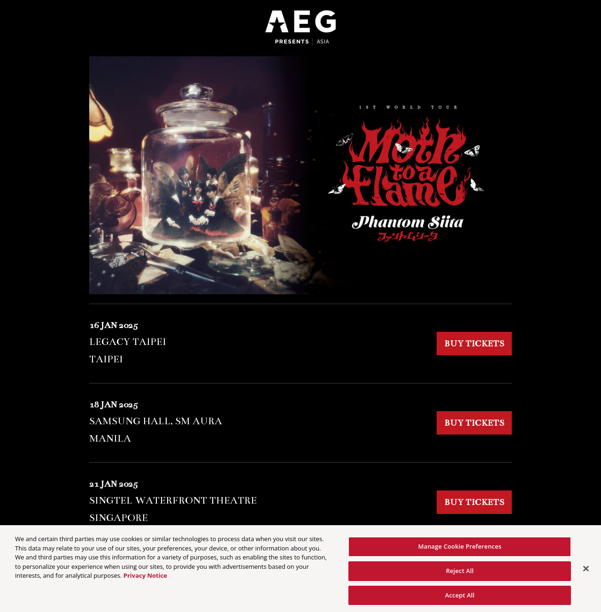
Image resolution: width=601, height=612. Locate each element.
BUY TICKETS (474, 343)
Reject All (460, 573)
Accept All (460, 598)
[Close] (586, 571)
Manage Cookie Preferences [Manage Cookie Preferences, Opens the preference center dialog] (459, 549)
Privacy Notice (145, 578)
